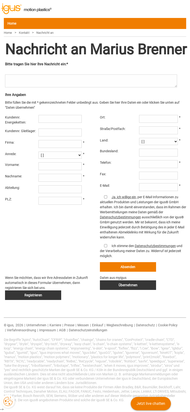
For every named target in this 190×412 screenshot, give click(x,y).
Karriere (55, 325)
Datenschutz (145, 325)
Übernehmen (128, 285)
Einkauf (97, 325)
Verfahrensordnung (21, 330)
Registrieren (33, 295)
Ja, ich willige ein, (124, 197)
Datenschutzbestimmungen (120, 217)
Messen (83, 325)
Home (11, 23)
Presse (69, 325)
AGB (62, 330)
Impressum (47, 330)
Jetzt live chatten (150, 403)
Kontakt (24, 32)
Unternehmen (36, 325)
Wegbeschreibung (119, 325)
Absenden (127, 267)
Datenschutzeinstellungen (88, 330)
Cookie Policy (168, 325)
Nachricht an (45, 32)
